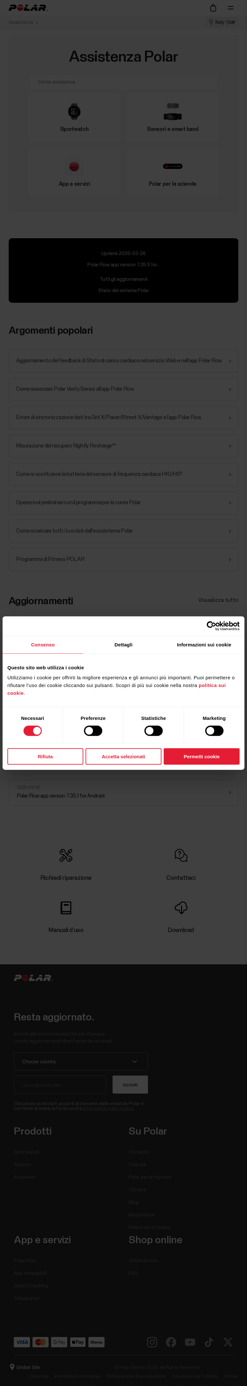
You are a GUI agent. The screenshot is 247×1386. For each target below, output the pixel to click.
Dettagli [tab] (123, 644)
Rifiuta (45, 756)
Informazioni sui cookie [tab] (204, 644)
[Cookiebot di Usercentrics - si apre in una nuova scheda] (211, 626)
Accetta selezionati (123, 756)
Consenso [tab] (43, 644)
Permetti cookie (202, 756)
